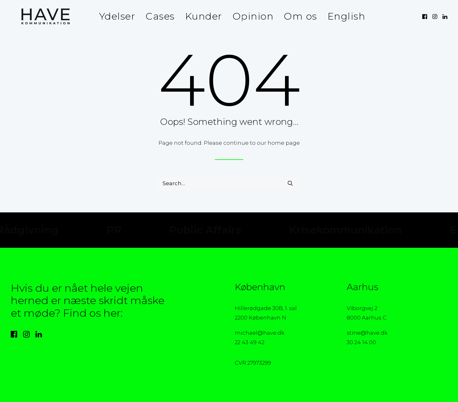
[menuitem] (114, 16)
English (343, 16)
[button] (425, 16)
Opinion (250, 16)
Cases (157, 16)
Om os (297, 16)
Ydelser (114, 16)
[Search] (229, 183)
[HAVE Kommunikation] (35, 16)
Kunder (200, 16)
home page (284, 143)
